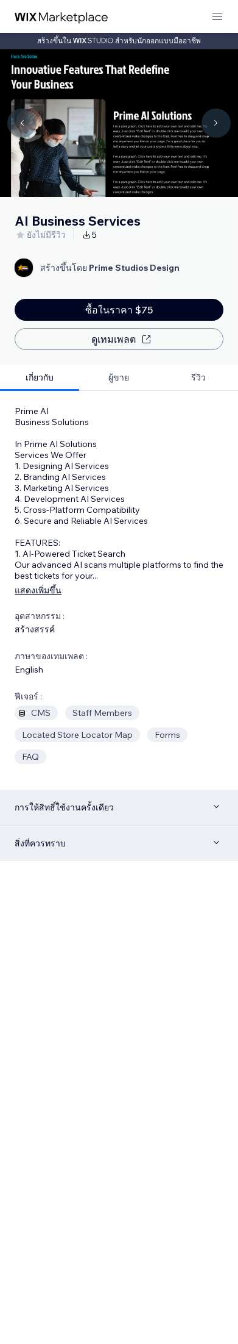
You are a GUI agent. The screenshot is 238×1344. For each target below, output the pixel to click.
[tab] (39, 378)
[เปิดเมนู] (217, 17)
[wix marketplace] (61, 17)
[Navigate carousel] (22, 123)
